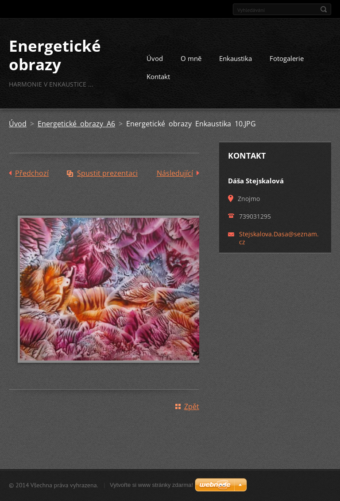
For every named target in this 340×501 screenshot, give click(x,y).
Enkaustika (235, 58)
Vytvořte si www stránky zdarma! (151, 485)
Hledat (323, 9)
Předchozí (32, 173)
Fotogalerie (287, 58)
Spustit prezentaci (107, 173)
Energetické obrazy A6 (76, 124)
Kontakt (158, 76)
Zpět (191, 406)
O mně (191, 58)
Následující (175, 173)
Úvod (155, 58)
